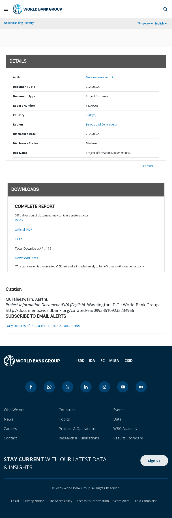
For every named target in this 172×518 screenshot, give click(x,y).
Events (119, 409)
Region (18, 124)
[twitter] (67, 386)
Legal (15, 501)
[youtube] (122, 386)
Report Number (24, 106)
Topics (64, 419)
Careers (10, 428)
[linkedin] (86, 386)
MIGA (114, 360)
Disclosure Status (25, 143)
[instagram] (104, 386)
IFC (102, 360)
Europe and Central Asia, (101, 124)
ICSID (128, 360)
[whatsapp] (49, 386)
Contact (10, 438)
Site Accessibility (60, 501)
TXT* (18, 239)
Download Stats (26, 258)
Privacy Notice (33, 501)
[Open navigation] (6, 9)
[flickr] (141, 386)
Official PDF (23, 229)
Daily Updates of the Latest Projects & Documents (43, 326)
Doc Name (20, 153)
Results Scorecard (128, 438)
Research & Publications (79, 438)
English (159, 23)
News (8, 419)
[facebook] (31, 386)
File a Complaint (145, 501)
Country (18, 115)
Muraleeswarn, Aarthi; (100, 77)
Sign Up (154, 460)
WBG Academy (125, 428)
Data (117, 419)
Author (18, 77)
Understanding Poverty (19, 23)
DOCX (19, 220)
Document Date (24, 87)
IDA (92, 360)
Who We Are (14, 409)
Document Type (24, 96)
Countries (67, 409)
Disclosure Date (24, 134)
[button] (165, 9)
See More (148, 166)
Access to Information (93, 501)
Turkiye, (91, 115)
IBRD (80, 360)
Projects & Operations (77, 428)
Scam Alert (121, 501)
